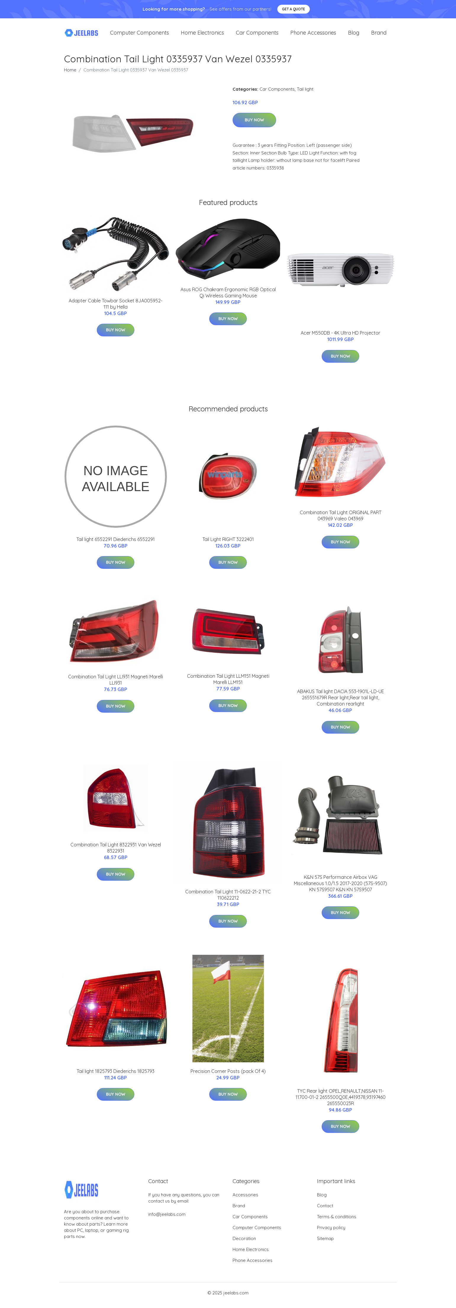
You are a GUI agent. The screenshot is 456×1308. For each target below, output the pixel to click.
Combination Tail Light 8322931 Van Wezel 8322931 (115, 853)
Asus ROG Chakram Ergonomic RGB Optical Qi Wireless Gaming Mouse (228, 297)
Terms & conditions (336, 1221)
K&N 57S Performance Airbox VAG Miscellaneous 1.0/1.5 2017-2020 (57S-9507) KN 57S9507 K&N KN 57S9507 (340, 888)
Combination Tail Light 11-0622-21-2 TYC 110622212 (228, 900)
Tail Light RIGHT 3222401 (228, 544)
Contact (325, 1210)
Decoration (244, 1243)
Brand (378, 35)
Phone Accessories (313, 35)
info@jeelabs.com (167, 1219)
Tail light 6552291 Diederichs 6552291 (115, 544)
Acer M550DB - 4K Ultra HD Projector (340, 338)
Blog (353, 35)
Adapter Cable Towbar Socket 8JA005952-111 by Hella (115, 309)
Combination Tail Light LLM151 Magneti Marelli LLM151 (228, 684)
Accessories (245, 1200)
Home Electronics (202, 35)
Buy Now (254, 125)
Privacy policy (331, 1232)
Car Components (257, 35)
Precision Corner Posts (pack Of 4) (228, 1076)
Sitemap (325, 1243)
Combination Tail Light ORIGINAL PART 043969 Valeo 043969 (340, 521)
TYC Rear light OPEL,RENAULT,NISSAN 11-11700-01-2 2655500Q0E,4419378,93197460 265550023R (341, 1102)
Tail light (305, 94)
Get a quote (293, 9)
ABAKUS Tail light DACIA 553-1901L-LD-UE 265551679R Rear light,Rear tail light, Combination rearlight (340, 703)
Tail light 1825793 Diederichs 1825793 (115, 1076)
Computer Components (139, 35)
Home (70, 75)
